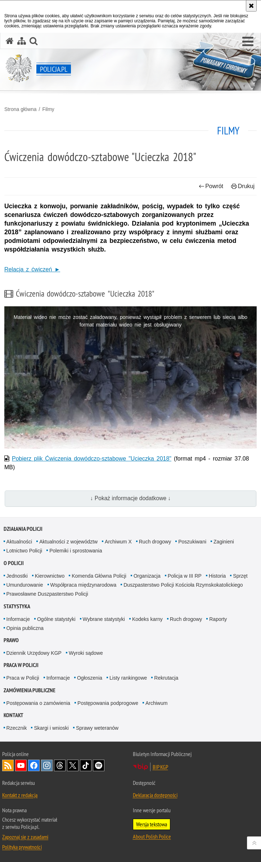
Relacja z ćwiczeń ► (32, 269)
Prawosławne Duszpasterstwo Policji (47, 594)
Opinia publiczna (25, 628)
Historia (217, 576)
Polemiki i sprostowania (75, 551)
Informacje (18, 619)
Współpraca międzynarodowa (83, 585)
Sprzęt (240, 576)
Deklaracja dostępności (155, 795)
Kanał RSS (8, 765)
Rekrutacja (166, 678)
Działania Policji (23, 529)
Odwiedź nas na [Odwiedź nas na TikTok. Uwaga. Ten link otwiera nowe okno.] (85, 765)
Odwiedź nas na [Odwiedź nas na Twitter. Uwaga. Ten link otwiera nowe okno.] (72, 765)
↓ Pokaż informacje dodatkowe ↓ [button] (130, 498)
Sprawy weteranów (97, 728)
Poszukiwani (192, 542)
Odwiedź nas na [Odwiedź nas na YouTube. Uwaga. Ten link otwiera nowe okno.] (21, 765)
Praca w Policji (21, 665)
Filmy (48, 109)
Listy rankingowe (128, 678)
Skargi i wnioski (51, 728)
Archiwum (156, 703)
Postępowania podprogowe (107, 703)
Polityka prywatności (22, 846)
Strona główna (20, 109)
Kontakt (13, 715)
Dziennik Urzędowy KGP (34, 653)
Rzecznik (16, 728)
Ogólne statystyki (56, 619)
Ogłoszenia (89, 678)
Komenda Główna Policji (99, 576)
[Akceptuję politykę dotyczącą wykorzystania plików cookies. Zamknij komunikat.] (251, 6)
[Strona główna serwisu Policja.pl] (10, 40)
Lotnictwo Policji (24, 551)
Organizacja (147, 576)
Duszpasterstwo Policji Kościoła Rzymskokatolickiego (183, 585)
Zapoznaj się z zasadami (25, 836)
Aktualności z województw (68, 542)
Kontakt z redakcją (19, 795)
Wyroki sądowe (86, 653)
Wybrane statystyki (104, 619)
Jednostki (17, 576)
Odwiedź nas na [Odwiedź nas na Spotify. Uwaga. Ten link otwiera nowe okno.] (98, 765)
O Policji (14, 563)
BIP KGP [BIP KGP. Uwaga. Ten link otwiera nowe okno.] (160, 766)
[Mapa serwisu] (21, 40)
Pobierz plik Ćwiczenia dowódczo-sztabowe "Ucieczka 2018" (91, 459)
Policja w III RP (185, 576)
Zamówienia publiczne (29, 690)
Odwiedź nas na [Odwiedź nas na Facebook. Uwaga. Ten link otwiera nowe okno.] (34, 765)
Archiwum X (118, 542)
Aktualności (19, 542)
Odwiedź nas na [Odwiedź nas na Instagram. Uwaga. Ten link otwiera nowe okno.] (47, 765)
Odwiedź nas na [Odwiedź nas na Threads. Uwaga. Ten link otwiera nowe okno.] (60, 765)
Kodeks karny (147, 619)
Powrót (211, 186)
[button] (247, 41)
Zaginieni (223, 542)
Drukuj (243, 186)
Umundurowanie (24, 585)
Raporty (218, 619)
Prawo (11, 640)
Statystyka (17, 606)
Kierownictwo (49, 576)
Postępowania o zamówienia (38, 703)
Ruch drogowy (155, 542)
